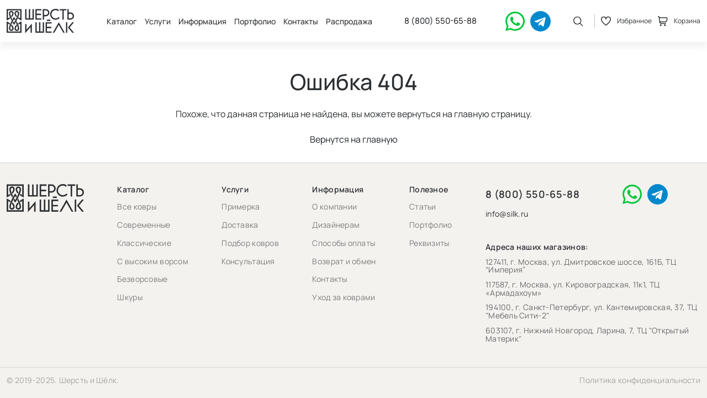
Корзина (679, 21)
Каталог (122, 21)
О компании (334, 206)
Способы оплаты (343, 243)
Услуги (158, 21)
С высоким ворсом (152, 261)
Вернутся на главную (354, 139)
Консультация (248, 261)
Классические (144, 243)
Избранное (626, 21)
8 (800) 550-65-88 (440, 21)
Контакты (300, 21)
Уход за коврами (343, 297)
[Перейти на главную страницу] (40, 21)
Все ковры (136, 206)
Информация (202, 21)
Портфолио (255, 21)
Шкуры (129, 297)
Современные (143, 224)
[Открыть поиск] (578, 21)
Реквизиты (429, 243)
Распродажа (349, 21)
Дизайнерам (336, 224)
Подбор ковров (250, 243)
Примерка (240, 206)
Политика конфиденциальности (639, 380)
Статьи (422, 206)
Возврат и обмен (344, 261)
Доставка (239, 224)
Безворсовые (142, 279)
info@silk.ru (507, 214)
